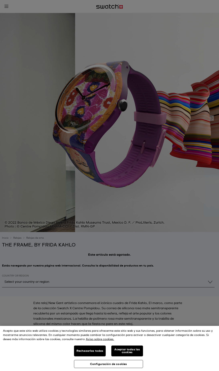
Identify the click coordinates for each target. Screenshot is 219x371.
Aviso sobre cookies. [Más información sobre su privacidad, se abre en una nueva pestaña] (100, 339)
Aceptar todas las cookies (127, 351)
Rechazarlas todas (89, 351)
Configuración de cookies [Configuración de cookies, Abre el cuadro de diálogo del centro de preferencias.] (108, 364)
